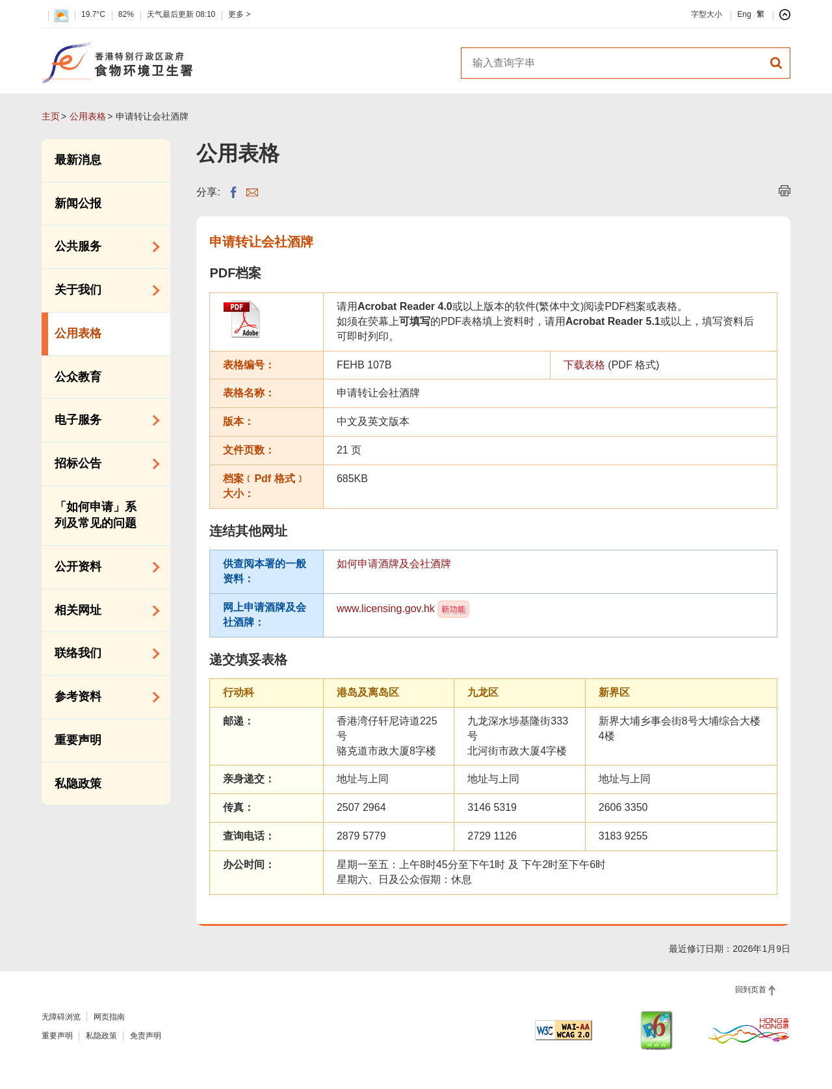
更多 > (239, 14)
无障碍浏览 (61, 1016)
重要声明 (78, 740)
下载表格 (584, 364)
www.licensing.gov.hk (386, 607)
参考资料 (103, 697)
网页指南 (109, 1016)
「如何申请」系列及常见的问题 (95, 515)
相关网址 (103, 611)
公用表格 (88, 116)
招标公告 (103, 464)
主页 (51, 116)
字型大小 (706, 14)
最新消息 (78, 159)
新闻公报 (78, 203)
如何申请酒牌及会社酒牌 (394, 563)
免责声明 (145, 1035)
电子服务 (103, 420)
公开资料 (103, 567)
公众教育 (78, 376)
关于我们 (103, 290)
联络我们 (103, 653)
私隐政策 (78, 783)
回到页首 (750, 989)
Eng (744, 14)
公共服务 (103, 247)
